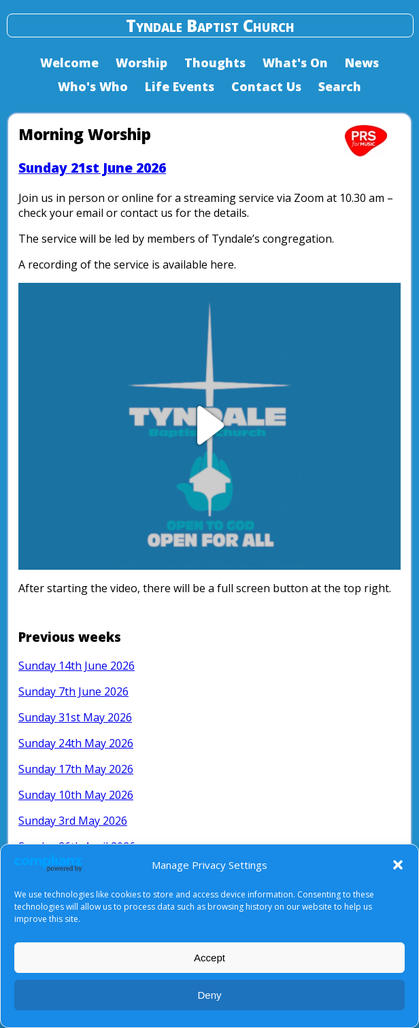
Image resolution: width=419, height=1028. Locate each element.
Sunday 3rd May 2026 (72, 820)
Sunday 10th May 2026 (75, 794)
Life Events (179, 86)
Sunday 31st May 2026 (75, 717)
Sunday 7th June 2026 (73, 691)
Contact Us (266, 86)
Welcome (69, 62)
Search (339, 86)
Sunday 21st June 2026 (92, 167)
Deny (209, 995)
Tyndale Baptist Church (210, 25)
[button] (398, 865)
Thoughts (215, 62)
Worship (141, 62)
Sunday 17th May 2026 (75, 768)
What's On (295, 62)
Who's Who (93, 86)
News (362, 62)
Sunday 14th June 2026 (76, 665)
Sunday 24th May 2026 (75, 743)
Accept (209, 957)
